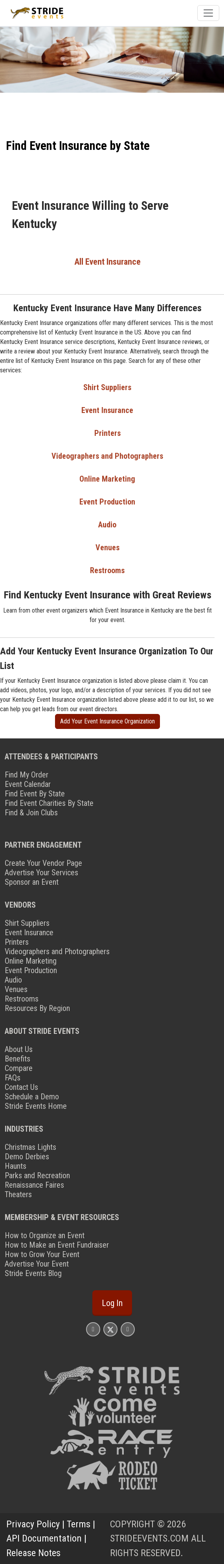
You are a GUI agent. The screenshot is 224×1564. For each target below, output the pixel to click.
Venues (107, 547)
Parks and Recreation (37, 1175)
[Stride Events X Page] (110, 1329)
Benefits (17, 1058)
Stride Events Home (36, 1106)
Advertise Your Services (41, 872)
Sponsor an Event (32, 882)
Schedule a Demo (32, 1096)
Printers (107, 433)
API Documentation (44, 1538)
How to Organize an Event (44, 1235)
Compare (19, 1068)
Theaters (18, 1194)
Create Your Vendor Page (43, 863)
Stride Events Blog (33, 1273)
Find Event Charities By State (49, 803)
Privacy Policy (33, 1524)
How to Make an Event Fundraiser (57, 1245)
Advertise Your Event (37, 1264)
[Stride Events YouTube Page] (128, 1329)
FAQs (12, 1077)
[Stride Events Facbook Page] (93, 1329)
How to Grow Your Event (42, 1254)
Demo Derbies (27, 1156)
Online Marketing (107, 479)
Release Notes (33, 1552)
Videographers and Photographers (107, 456)
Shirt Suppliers (107, 387)
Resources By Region (37, 1008)
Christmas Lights (30, 1147)
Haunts (15, 1166)
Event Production (107, 501)
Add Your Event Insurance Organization (107, 721)
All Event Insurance (107, 261)
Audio (107, 524)
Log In (112, 1303)
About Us (19, 1049)
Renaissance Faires (34, 1185)
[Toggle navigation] (208, 13)
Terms (78, 1524)
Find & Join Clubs (31, 812)
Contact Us (21, 1087)
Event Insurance (107, 410)
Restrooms (107, 570)
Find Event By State (35, 793)
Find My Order (26, 774)
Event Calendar (28, 784)
